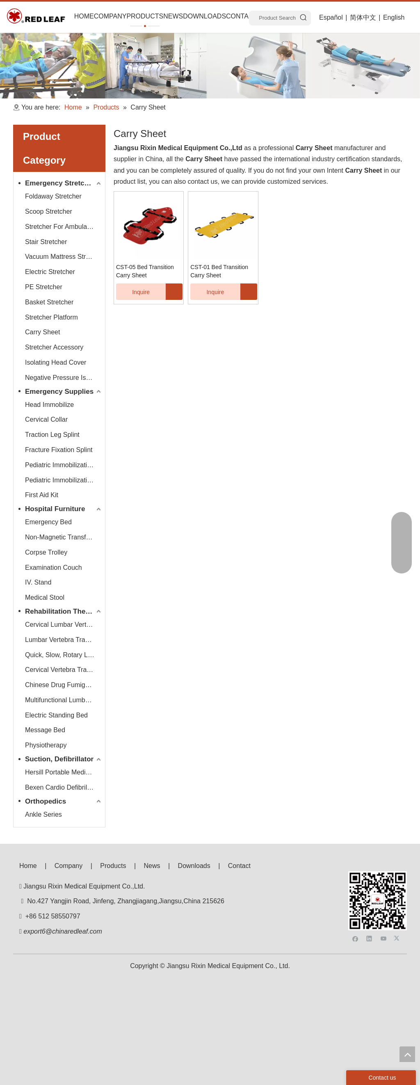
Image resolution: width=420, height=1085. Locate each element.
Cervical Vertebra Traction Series (64, 669)
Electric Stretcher (50, 271)
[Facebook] (355, 892)
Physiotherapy (45, 745)
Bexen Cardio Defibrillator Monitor (64, 787)
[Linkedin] (369, 892)
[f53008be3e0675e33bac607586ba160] (377, 877)
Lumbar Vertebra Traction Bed (64, 639)
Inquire (133, 291)
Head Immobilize (49, 404)
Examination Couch (53, 567)
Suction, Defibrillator (59, 759)
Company (68, 865)
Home (28, 865)
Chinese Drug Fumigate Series (64, 684)
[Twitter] (398, 892)
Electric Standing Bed (56, 715)
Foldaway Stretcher (53, 196)
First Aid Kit (41, 494)
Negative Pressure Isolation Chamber (64, 377)
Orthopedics (45, 801)
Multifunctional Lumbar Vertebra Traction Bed (64, 700)
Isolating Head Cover (55, 362)
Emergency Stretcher (60, 183)
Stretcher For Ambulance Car (64, 226)
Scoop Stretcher (48, 211)
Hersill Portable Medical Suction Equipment (64, 772)
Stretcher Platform (51, 317)
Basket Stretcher (49, 302)
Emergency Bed (48, 522)
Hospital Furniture (55, 509)
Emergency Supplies (59, 391)
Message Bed (45, 729)
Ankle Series (43, 814)
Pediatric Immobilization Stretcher (64, 464)
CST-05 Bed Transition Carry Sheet (145, 271)
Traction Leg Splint (52, 434)
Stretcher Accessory (54, 347)
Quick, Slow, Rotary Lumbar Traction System (64, 654)
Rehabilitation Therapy (62, 611)
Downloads (194, 865)
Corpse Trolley (46, 552)
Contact (239, 865)
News (152, 865)
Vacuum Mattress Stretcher (64, 256)
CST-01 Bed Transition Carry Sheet (219, 271)
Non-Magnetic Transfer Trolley (64, 537)
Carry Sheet (42, 332)
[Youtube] (384, 892)
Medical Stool (44, 597)
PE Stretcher (43, 286)
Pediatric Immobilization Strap (64, 480)
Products (113, 865)
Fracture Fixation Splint (59, 449)
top (407, 1054)
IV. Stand (38, 582)
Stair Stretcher (46, 241)
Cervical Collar (46, 419)
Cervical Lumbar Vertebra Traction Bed (64, 624)
